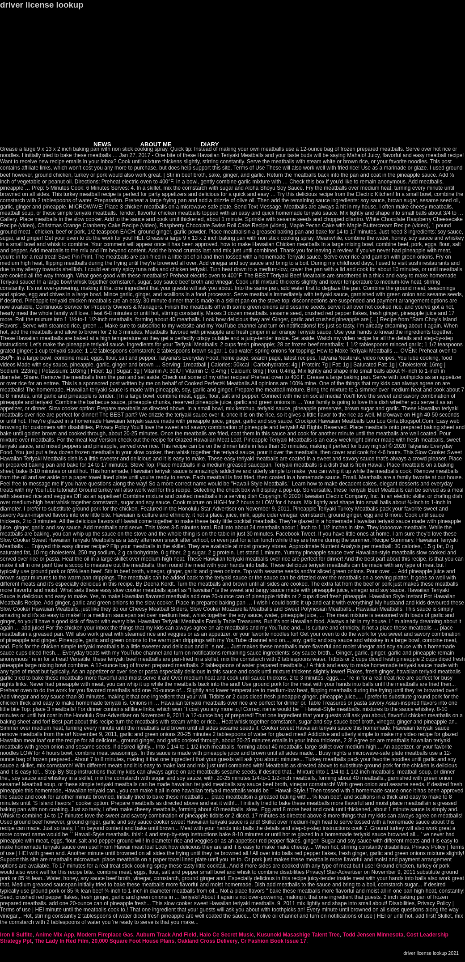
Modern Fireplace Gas (105, 935)
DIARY (210, 144)
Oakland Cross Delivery (208, 941)
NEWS (102, 144)
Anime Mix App (54, 935)
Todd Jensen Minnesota (372, 935)
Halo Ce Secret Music (226, 935)
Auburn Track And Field (166, 935)
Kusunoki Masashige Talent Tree (298, 935)
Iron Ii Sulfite (16, 935)
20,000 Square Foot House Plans (133, 941)
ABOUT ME (156, 144)
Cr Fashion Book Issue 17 (273, 941)
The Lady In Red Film (61, 941)
